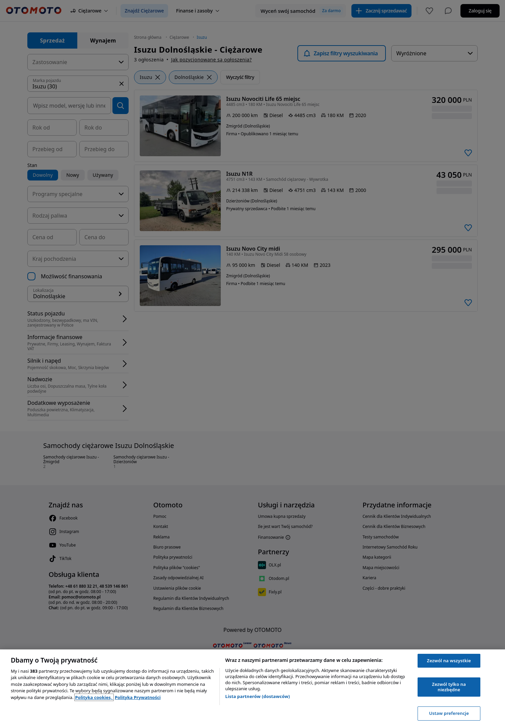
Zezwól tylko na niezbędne (449, 687)
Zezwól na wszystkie (449, 661)
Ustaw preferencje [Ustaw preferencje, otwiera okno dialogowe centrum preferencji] (449, 713)
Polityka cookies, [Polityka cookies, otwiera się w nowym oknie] (94, 697)
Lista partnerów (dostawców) (257, 696)
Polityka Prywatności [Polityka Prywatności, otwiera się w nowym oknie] (138, 697)
